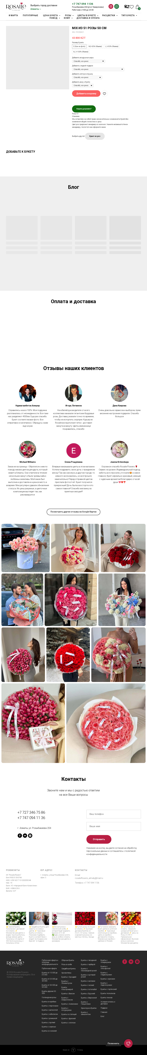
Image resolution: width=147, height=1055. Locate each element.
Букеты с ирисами (108, 979)
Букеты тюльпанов (108, 993)
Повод (54, 18)
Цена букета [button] (50, 15)
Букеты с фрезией (68, 1019)
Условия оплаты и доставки (108, 1003)
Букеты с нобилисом (50, 1014)
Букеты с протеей (48, 1023)
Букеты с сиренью (49, 1027)
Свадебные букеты (68, 969)
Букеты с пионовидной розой (89, 970)
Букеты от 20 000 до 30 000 (49, 980)
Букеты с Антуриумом (66, 1009)
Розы (68, 15)
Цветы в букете (87, 15)
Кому (67, 18)
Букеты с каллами (88, 981)
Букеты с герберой (88, 964)
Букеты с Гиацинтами (86, 1003)
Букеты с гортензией (109, 989)
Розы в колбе (66, 964)
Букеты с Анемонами (69, 1004)
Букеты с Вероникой (89, 998)
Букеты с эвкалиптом (86, 1013)
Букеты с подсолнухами (106, 984)
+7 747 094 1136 (82, 3)
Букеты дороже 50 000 (49, 992)
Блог (102, 1016)
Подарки (104, 1008)
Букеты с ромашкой (49, 1018)
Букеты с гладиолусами (106, 974)
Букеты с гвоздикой (88, 960)
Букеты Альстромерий (67, 988)
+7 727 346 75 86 (31, 812)
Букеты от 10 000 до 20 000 (49, 974)
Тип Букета (128, 15)
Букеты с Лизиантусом (66, 982)
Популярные (30, 15)
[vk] (25, 835)
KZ (127, 6)
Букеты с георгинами (50, 1006)
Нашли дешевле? (83, 109)
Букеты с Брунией (88, 994)
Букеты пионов (106, 998)
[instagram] (30, 835)
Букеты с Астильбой (89, 989)
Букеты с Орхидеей (68, 977)
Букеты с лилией (87, 985)
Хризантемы (66, 973)
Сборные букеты (67, 960)
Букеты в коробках (49, 1002)
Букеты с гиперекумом (106, 961)
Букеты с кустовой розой (88, 976)
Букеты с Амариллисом (67, 999)
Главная (104, 1012)
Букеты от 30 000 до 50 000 (49, 986)
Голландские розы (49, 997)
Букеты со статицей (69, 1014)
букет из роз (94, 136)
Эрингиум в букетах (89, 1008)
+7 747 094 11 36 (31, 818)
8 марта (13, 15)
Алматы (34, 9)
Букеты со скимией (49, 1031)
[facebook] (20, 835)
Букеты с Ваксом (68, 994)
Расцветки (109, 15)
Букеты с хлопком (68, 1023)
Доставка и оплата (88, 18)
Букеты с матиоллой (50, 1010)
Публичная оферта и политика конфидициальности (50, 962)
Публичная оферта (49, 969)
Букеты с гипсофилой (105, 967)
